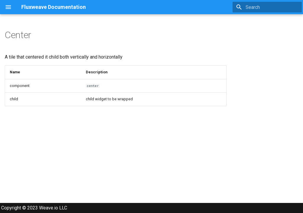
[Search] (267, 7)
